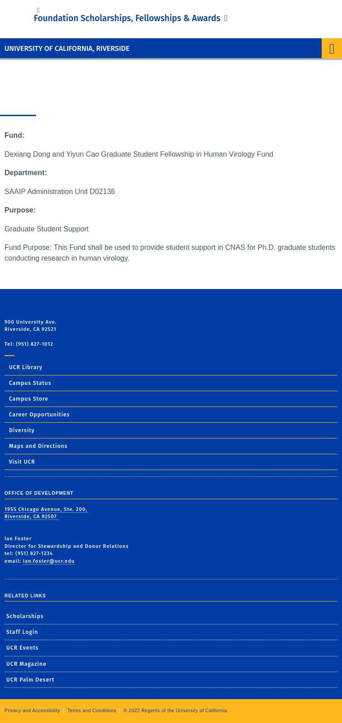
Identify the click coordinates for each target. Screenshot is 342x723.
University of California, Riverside (67, 48)
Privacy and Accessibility (32, 710)
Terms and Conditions (91, 710)
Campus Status (30, 383)
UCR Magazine (26, 664)
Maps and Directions (38, 446)
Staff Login (22, 632)
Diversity (22, 430)
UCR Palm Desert (30, 680)
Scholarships (25, 616)
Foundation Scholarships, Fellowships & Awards (128, 18)
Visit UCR (22, 462)
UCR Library (25, 367)
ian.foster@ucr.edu (49, 561)
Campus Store (28, 399)
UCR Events (22, 648)
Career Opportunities (39, 414)
